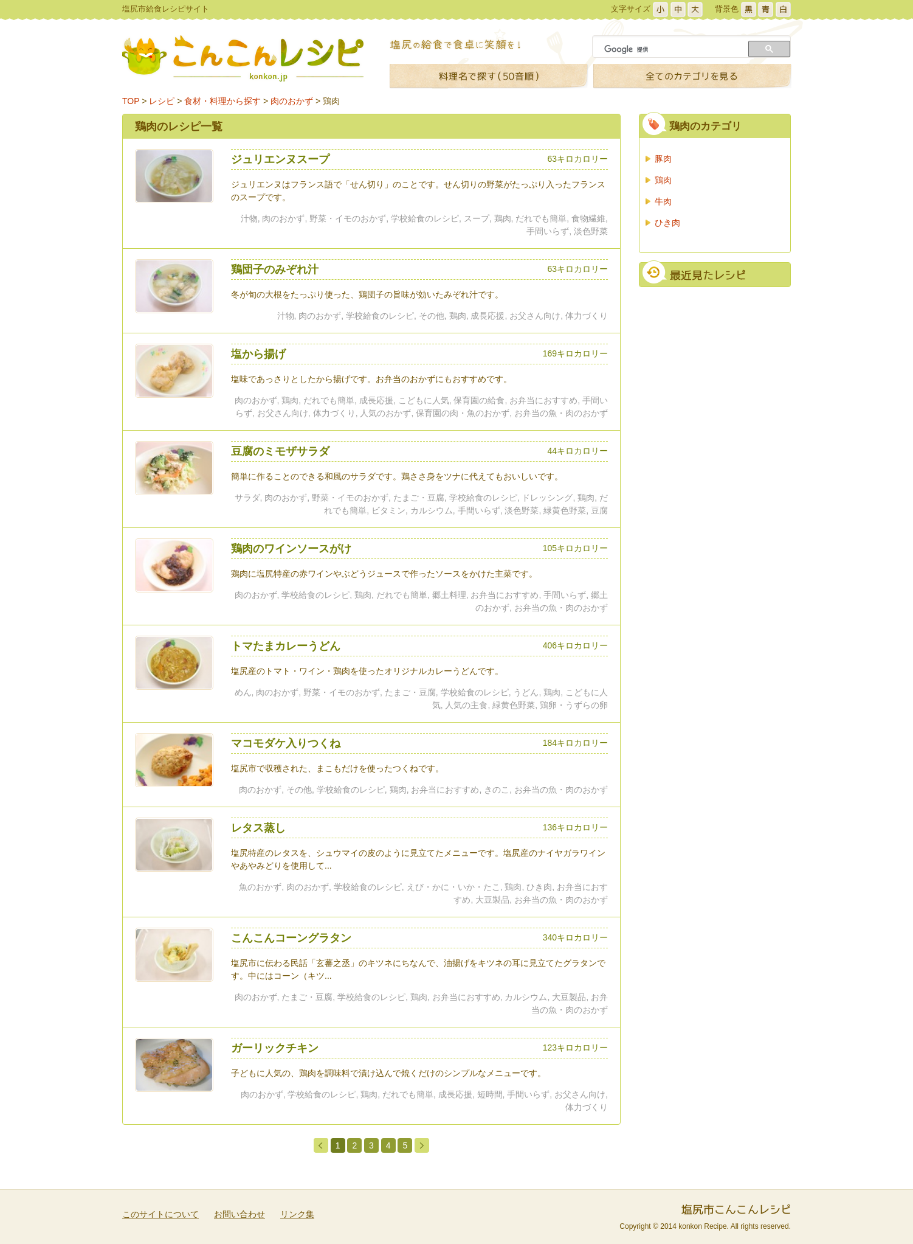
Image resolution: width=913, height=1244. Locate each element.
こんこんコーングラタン (291, 938)
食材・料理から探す (222, 101)
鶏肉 (331, 101)
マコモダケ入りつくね (285, 743)
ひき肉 (667, 223)
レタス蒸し (258, 828)
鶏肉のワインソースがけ (291, 549)
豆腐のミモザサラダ (280, 451)
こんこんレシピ (242, 58)
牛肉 (663, 201)
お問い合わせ (239, 1214)
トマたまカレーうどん (285, 646)
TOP (130, 101)
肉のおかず (291, 101)
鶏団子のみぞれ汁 (275, 269)
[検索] (671, 49)
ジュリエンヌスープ (280, 159)
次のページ (422, 1145)
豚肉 (663, 159)
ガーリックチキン (275, 1048)
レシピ (161, 101)
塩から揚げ (258, 354)
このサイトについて (160, 1214)
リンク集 (297, 1214)
